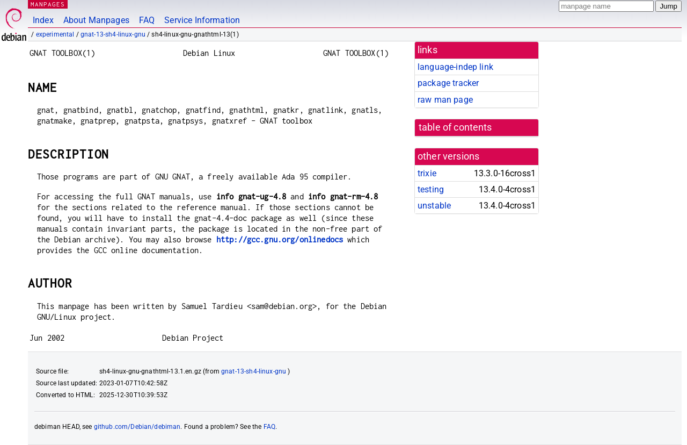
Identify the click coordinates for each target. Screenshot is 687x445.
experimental (55, 34)
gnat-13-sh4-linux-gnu (113, 34)
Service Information (202, 20)
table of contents (455, 127)
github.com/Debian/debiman (137, 426)
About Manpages (96, 20)
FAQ (147, 20)
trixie (427, 173)
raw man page (445, 100)
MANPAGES (48, 4)
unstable (434, 205)
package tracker (448, 83)
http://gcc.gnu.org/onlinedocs (279, 239)
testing (431, 189)
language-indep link (455, 67)
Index (43, 20)
